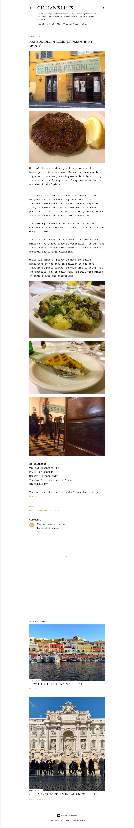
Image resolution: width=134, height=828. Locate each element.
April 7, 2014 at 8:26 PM (56, 524)
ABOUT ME (42, 24)
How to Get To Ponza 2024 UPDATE (56, 684)
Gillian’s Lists (55, 8)
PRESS (52, 24)
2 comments (40, 799)
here (32, 496)
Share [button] (31, 507)
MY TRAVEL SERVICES (67, 24)
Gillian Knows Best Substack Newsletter (63, 794)
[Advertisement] (67, 595)
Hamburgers (39, 510)
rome (57, 510)
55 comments (41, 689)
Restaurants (49, 510)
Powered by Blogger (67, 815)
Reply (39, 532)
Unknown (41, 524)
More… (83, 24)
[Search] (103, 7)
